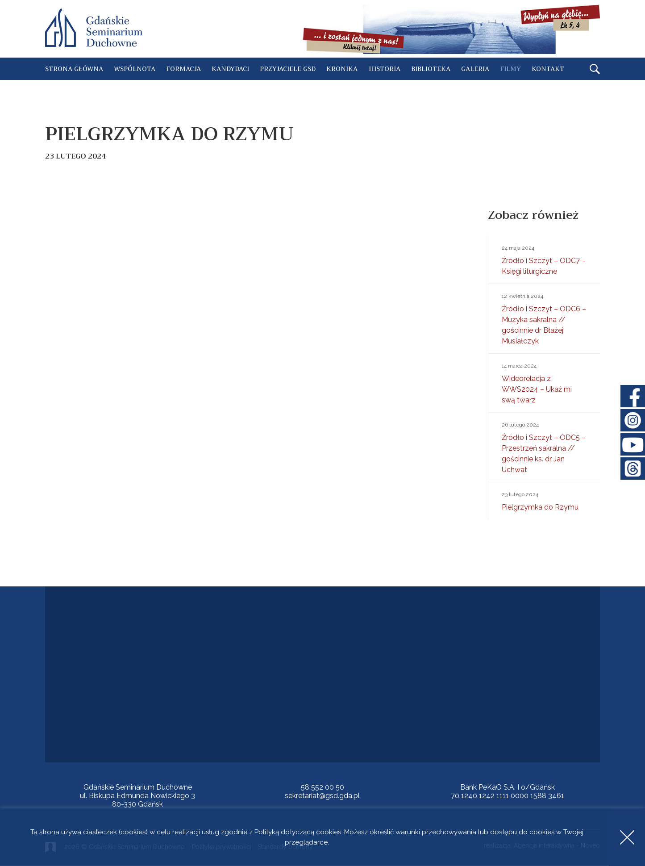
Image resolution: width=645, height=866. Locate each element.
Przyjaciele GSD (288, 68)
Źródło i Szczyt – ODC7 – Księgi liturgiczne (544, 259)
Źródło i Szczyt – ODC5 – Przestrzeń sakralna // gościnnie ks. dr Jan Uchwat (544, 446)
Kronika (342, 68)
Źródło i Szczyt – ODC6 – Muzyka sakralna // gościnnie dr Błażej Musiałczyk (544, 318)
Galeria (475, 68)
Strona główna (74, 68)
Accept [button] (627, 837)
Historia (384, 68)
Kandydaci (230, 68)
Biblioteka (430, 68)
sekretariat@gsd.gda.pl (322, 795)
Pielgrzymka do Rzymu (544, 500)
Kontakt (548, 68)
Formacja (183, 68)
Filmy (510, 68)
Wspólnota (134, 68)
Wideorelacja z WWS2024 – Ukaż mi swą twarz (544, 382)
